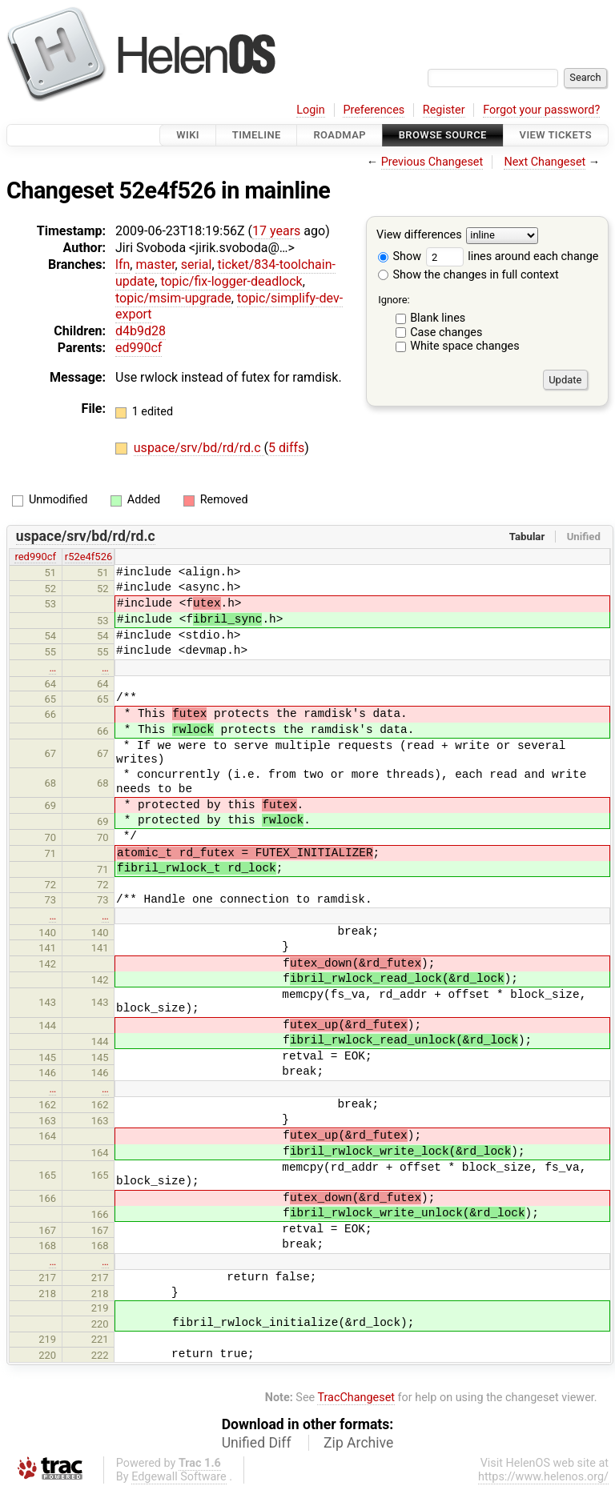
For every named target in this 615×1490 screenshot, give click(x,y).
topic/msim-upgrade (173, 298)
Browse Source (443, 135)
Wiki (187, 135)
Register (444, 110)
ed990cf (138, 347)
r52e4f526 (88, 557)
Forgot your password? (541, 110)
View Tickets (556, 135)
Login (310, 110)
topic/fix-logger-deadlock (231, 281)
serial (196, 264)
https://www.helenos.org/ (543, 1477)
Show (399, 256)
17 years (276, 230)
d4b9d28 (140, 330)
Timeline (256, 135)
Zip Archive (358, 1443)
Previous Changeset (432, 162)
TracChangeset (356, 1397)
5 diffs (286, 447)
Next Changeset (544, 162)
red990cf (35, 557)
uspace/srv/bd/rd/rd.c (199, 447)
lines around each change (512, 256)
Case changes (446, 332)
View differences (419, 235)
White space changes (465, 346)
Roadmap (339, 135)
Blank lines (437, 318)
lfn (122, 264)
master (155, 264)
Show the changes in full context (468, 275)
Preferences (373, 110)
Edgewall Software (179, 1477)
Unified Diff (256, 1443)
